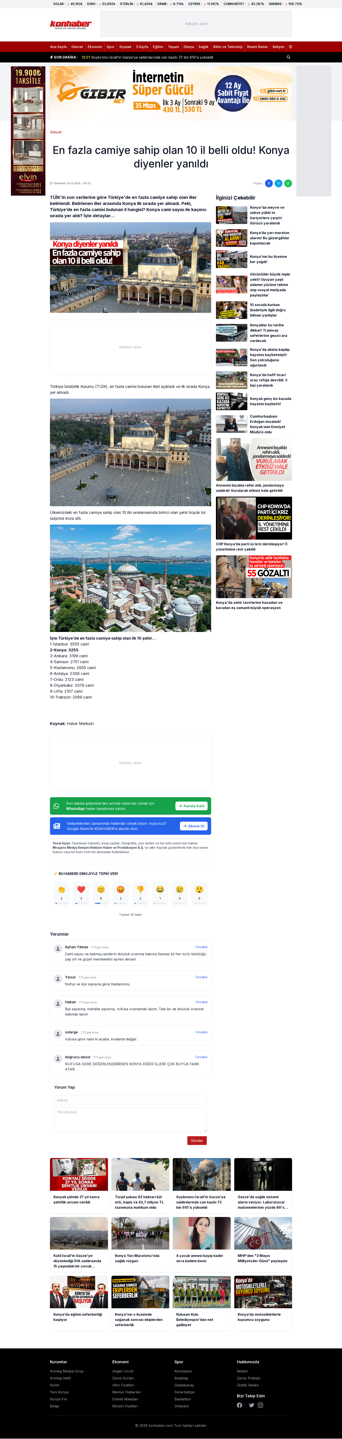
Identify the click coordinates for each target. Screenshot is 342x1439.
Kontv (55, 1385)
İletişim (278, 47)
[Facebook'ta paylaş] (269, 183)
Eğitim (158, 47)
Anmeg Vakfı (60, 1378)
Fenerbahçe (184, 1392)
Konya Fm (58, 1399)
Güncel (77, 47)
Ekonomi (95, 47)
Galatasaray (184, 1385)
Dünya (189, 47)
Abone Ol (193, 826)
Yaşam (173, 47)
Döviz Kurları (123, 1378)
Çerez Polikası (248, 1378)
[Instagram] (260, 1405)
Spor (111, 47)
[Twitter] (251, 1405)
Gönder (197, 1141)
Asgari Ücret (122, 1371)
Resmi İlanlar (257, 47)
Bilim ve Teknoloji (228, 47)
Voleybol (181, 1406)
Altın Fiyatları (123, 1385)
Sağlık (203, 47)
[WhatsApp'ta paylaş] (288, 183)
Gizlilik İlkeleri (248, 1385)
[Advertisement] (313, 130)
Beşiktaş (181, 1378)
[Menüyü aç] (290, 46)
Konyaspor (183, 1371)
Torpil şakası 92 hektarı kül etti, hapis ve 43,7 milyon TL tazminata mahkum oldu (153, 57)
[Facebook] (239, 1405)
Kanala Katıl (191, 806)
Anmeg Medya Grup (67, 1371)
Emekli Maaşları (125, 1399)
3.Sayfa (142, 47)
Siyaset (125, 47)
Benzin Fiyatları (125, 1406)
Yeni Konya (59, 1392)
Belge (54, 1406)
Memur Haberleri (126, 1392)
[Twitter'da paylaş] (278, 183)
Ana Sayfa (58, 47)
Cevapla (201, 947)
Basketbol (182, 1399)
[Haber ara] (288, 57)
